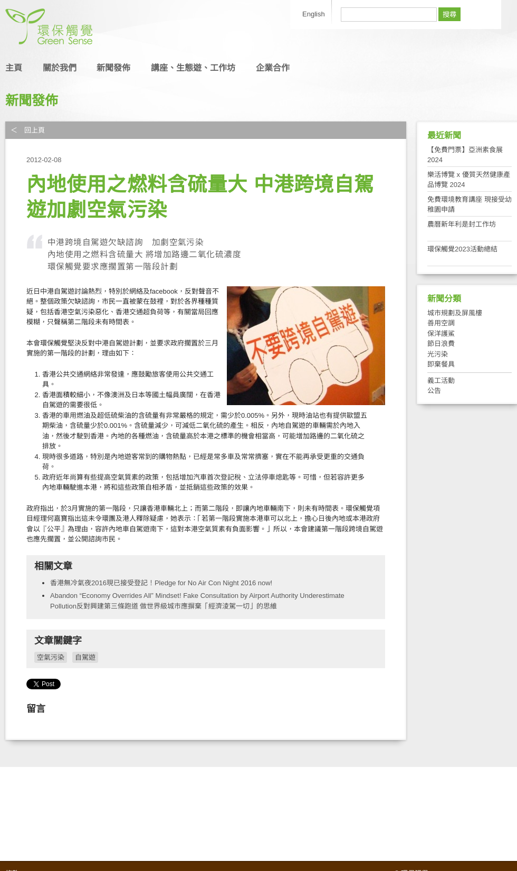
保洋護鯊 (441, 334)
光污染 (437, 354)
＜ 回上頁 (28, 130)
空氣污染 (50, 657)
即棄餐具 (441, 364)
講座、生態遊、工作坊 (193, 67)
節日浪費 (441, 344)
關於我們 (59, 67)
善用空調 (441, 323)
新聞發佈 (113, 67)
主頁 (13, 67)
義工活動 (441, 381)
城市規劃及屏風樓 (454, 313)
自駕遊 (85, 657)
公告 (434, 391)
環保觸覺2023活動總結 (462, 249)
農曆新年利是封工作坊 (461, 224)
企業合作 (273, 67)
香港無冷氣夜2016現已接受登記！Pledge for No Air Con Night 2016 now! (161, 583)
